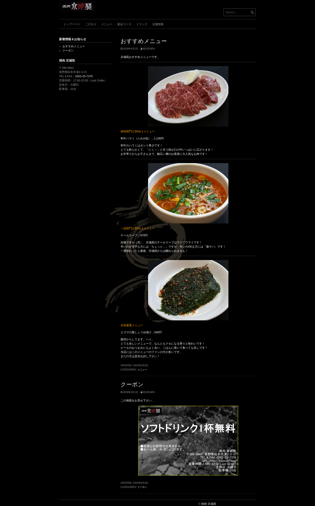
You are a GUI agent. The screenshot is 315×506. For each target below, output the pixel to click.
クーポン (132, 384)
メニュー (106, 24)
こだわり (90, 24)
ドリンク (141, 24)
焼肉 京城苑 (208, 503)
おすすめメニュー (144, 41)
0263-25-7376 (84, 76)
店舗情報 (158, 24)
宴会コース (124, 24)
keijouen (149, 48)
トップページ (71, 24)
